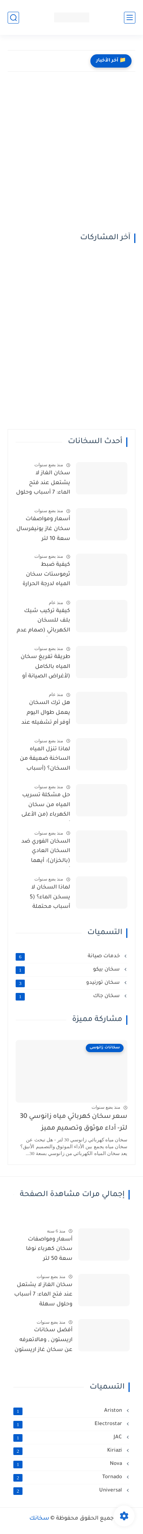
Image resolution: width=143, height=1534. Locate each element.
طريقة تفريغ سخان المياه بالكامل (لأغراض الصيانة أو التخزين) (45, 668)
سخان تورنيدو (68, 983)
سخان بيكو (68, 969)
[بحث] (13, 18)
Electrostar (68, 1424)
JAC (68, 1437)
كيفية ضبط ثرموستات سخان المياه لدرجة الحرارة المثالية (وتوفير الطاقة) (46, 576)
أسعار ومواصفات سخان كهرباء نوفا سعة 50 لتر (49, 1249)
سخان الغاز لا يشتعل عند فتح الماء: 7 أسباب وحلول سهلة (43, 484)
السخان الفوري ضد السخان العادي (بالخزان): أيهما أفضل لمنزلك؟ (45, 853)
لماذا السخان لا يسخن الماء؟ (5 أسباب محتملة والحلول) (50, 899)
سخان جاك (68, 996)
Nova (68, 1464)
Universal (68, 1490)
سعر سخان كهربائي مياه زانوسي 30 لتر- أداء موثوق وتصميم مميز (73, 1122)
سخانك (39, 1519)
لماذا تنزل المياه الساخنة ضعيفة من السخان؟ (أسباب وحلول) (45, 760)
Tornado (68, 1477)
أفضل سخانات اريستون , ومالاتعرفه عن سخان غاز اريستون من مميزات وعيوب (43, 1341)
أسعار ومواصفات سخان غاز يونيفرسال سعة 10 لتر (43, 529)
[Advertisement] (71, 158)
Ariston (68, 1411)
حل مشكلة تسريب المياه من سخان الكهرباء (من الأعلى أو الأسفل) (45, 806)
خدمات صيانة (68, 956)
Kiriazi (68, 1450)
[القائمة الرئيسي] (129, 18)
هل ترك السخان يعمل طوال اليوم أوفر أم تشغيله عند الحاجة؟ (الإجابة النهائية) (45, 714)
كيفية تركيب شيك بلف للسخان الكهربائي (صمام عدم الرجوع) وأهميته (43, 622)
